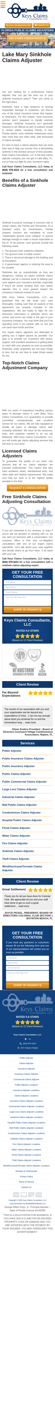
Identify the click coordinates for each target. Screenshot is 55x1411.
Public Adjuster (11, 750)
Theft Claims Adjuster (15, 858)
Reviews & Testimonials (26, 1171)
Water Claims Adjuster (16, 835)
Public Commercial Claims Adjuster (24, 781)
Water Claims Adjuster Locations (26, 1149)
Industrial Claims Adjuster (18, 797)
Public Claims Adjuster (16, 773)
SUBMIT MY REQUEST (28, 609)
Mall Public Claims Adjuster (19, 804)
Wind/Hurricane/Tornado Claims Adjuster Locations (26, 1166)
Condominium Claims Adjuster (21, 812)
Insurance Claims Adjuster (26, 1074)
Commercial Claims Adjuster (26, 1079)
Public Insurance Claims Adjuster (23, 758)
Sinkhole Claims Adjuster (18, 851)
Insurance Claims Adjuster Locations (26, 1101)
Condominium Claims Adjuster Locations (26, 1133)
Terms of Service (26, 1182)
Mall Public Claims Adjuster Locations (26, 1128)
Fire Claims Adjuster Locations (26, 1144)
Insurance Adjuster (26, 1069)
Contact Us (42, 25)
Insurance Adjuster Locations (26, 1090)
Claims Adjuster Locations (26, 1096)
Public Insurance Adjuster (18, 766)
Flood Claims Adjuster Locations (26, 1155)
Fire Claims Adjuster (15, 843)
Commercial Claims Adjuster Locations (26, 1106)
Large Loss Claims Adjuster (19, 789)
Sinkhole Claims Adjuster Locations (26, 1139)
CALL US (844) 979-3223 (18, 25)
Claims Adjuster (26, 1063)
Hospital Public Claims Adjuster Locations (26, 1122)
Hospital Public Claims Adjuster (22, 820)
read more (30, 722)
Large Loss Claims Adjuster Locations (26, 1112)
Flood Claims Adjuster (16, 828)
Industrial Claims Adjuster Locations (26, 1117)
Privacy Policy (26, 1176)
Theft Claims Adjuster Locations (26, 1160)
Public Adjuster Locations (26, 1085)
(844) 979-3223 (10, 170)
